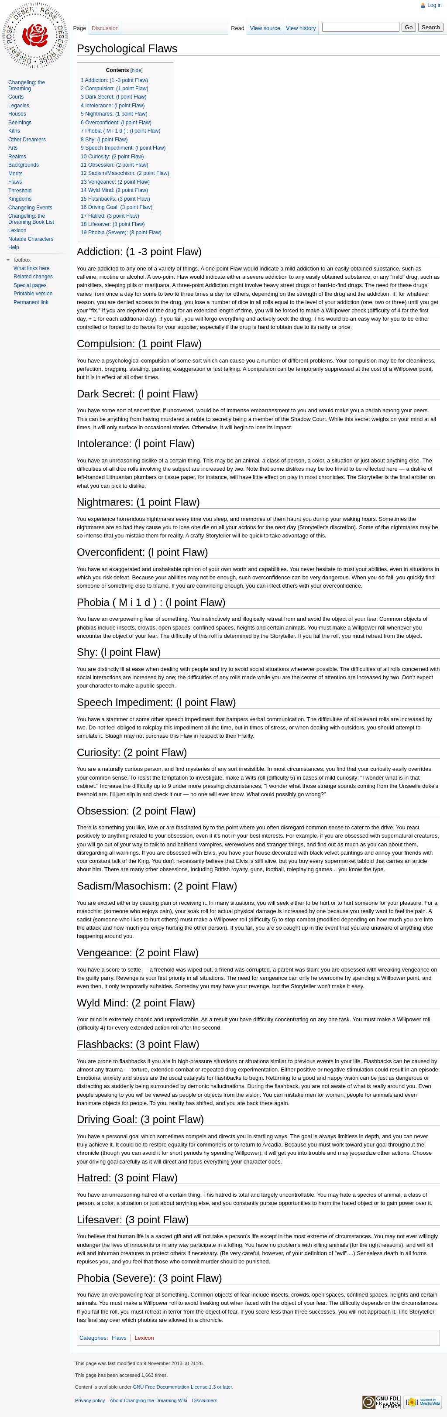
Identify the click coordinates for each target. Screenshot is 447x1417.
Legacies (18, 106)
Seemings (19, 123)
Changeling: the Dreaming (26, 85)
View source (265, 28)
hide (136, 70)
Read (237, 28)
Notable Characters (30, 239)
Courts (16, 97)
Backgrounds (23, 165)
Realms (17, 157)
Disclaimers (204, 1400)
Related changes (33, 277)
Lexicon (144, 1338)
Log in (434, 5)
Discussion (105, 28)
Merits (15, 174)
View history (301, 28)
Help (13, 247)
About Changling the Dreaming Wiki (148, 1400)
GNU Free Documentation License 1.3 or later (182, 1387)
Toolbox (22, 260)
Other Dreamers (27, 140)
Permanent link (31, 302)
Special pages (30, 285)
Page (79, 28)
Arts (12, 148)
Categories (93, 1338)
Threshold (19, 191)
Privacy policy (90, 1400)
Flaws (119, 1338)
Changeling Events (30, 208)
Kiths (14, 131)
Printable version (33, 294)
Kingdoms (19, 199)
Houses (17, 114)
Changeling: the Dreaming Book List (31, 219)
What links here (32, 268)
